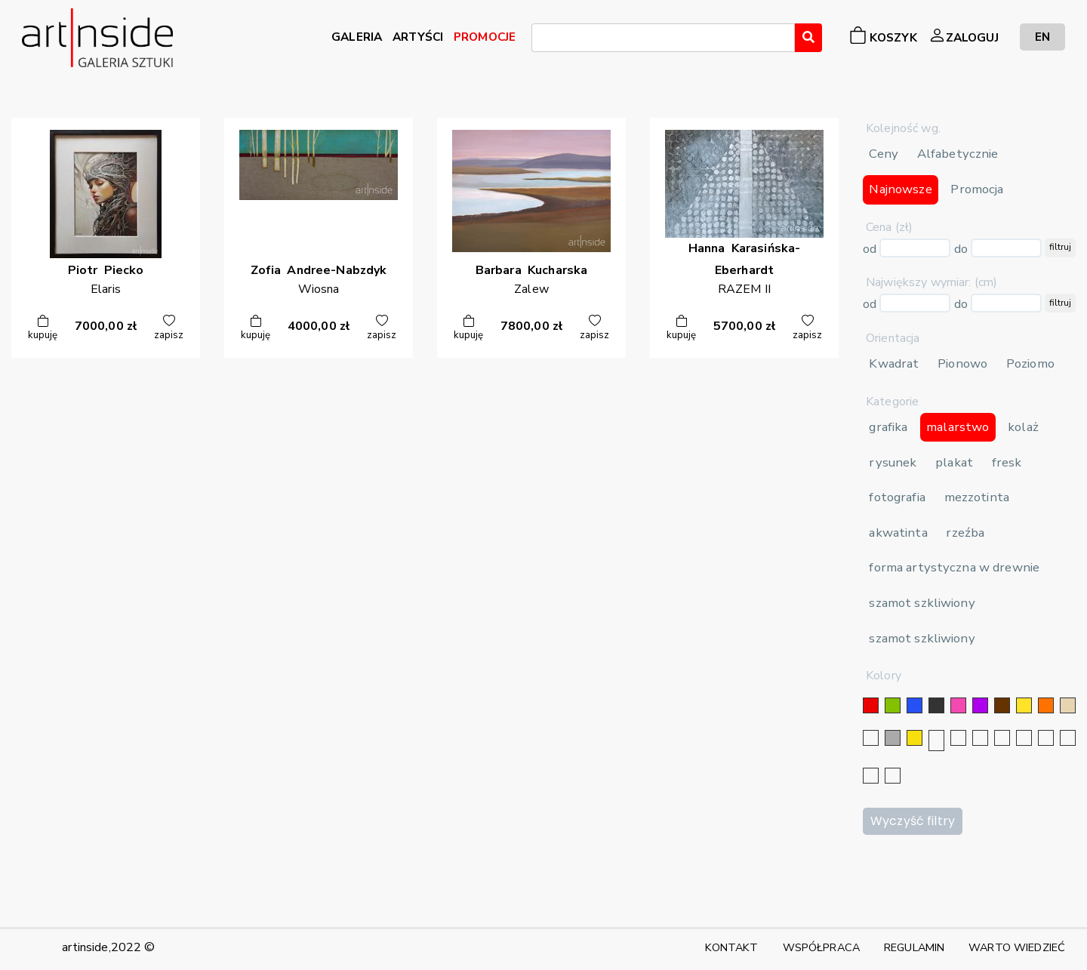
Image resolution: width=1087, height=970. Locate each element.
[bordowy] (871, 775)
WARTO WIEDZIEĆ (1016, 947)
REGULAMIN (914, 947)
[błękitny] (1024, 738)
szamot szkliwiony (922, 602)
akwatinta (898, 532)
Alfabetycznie (958, 153)
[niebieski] (914, 705)
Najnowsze (900, 189)
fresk (1007, 462)
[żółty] (1024, 705)
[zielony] (892, 705)
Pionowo (962, 363)
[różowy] (958, 705)
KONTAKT (732, 947)
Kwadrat (894, 363)
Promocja (976, 189)
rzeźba (965, 532)
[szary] (892, 738)
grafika (888, 427)
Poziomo (1030, 363)
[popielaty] (1068, 738)
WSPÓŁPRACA (821, 947)
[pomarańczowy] (1046, 705)
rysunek (892, 462)
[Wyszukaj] (808, 37)
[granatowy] (1002, 738)
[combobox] (663, 37)
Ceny (883, 153)
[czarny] (936, 705)
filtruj (1060, 247)
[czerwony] (871, 705)
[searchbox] (540, 40)
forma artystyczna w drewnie (954, 567)
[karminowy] (1046, 738)
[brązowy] (1002, 705)
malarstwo (957, 427)
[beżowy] (1068, 705)
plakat (954, 462)
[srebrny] (936, 740)
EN (1042, 37)
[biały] (871, 738)
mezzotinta (976, 497)
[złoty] (914, 738)
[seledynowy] (892, 775)
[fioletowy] (980, 705)
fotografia (897, 497)
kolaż (1023, 427)
